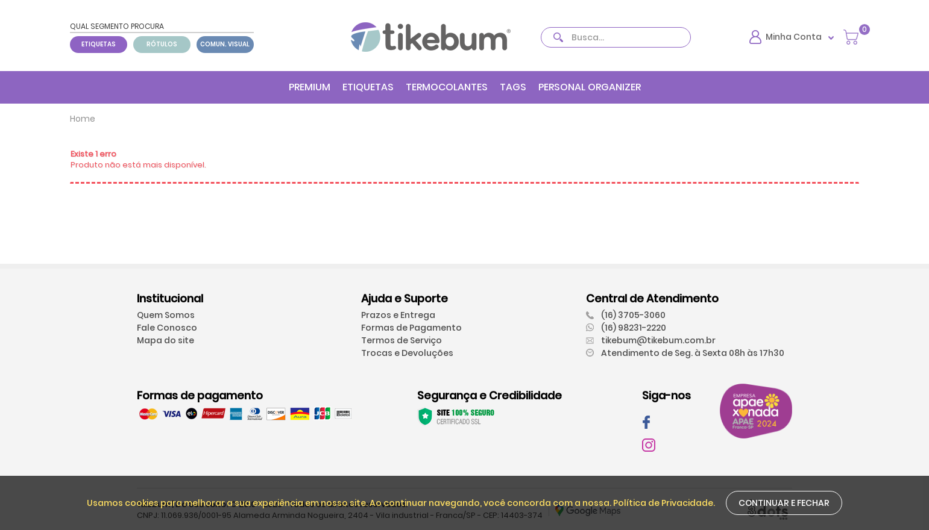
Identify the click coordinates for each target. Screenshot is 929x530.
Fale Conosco (167, 328)
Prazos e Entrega (398, 315)
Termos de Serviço (401, 340)
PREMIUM (309, 87)
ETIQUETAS (98, 44)
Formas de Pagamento (411, 328)
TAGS (513, 87)
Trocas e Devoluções (407, 353)
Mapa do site (165, 340)
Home (82, 118)
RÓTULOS (161, 44)
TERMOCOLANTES (447, 87)
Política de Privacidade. (664, 503)
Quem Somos (166, 315)
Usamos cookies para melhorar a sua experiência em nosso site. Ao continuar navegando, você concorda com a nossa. (350, 503)
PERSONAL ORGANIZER (589, 87)
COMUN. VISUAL (225, 44)
